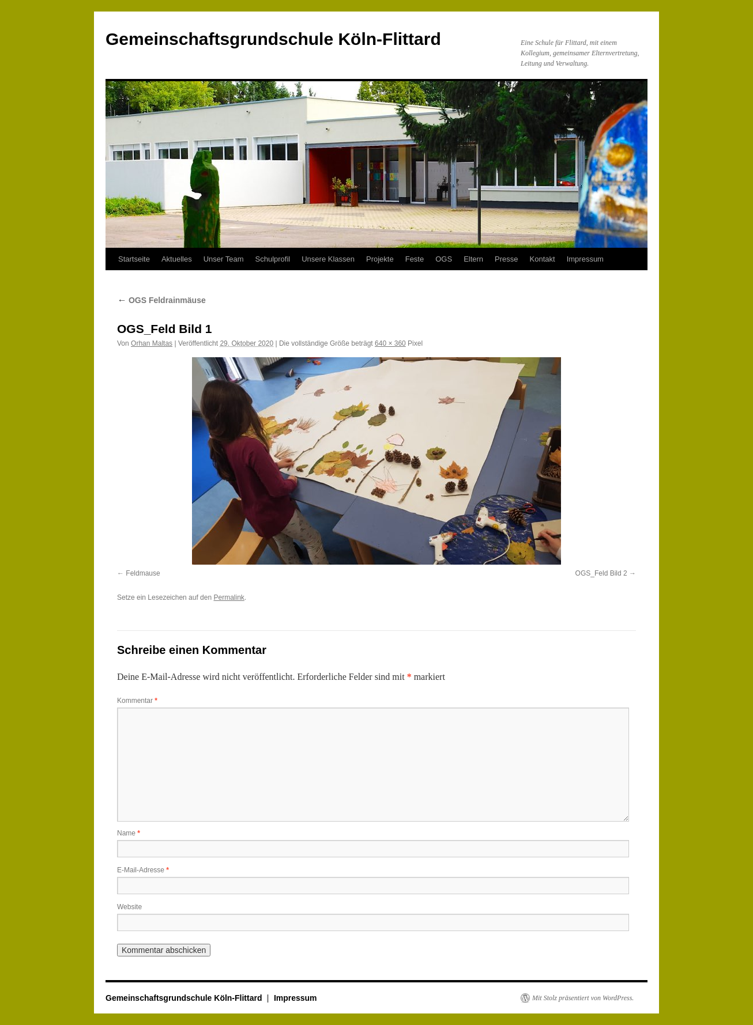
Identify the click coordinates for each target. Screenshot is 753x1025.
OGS (443, 259)
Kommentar (137, 701)
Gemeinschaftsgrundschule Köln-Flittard (273, 38)
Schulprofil (273, 259)
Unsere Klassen (328, 259)
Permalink (228, 597)
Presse (506, 259)
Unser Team (224, 259)
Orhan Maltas (151, 343)
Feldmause (143, 573)
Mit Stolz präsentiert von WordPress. (583, 998)
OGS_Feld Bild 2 (601, 573)
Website (129, 907)
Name (128, 833)
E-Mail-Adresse (143, 870)
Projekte (380, 259)
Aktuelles (176, 259)
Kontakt (542, 259)
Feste (414, 259)
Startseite (134, 259)
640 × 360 (390, 343)
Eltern (473, 259)
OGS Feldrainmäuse (161, 300)
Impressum (585, 259)
